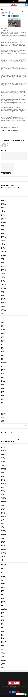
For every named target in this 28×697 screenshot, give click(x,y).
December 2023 (3, 236)
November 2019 (3, 303)
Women (2, 421)
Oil (1, 630)
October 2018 (3, 310)
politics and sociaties (4, 637)
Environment (3, 352)
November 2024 (3, 221)
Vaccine (2, 417)
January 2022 (3, 515)
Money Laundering (4, 626)
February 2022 (3, 266)
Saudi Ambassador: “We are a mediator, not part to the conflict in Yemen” (20, 161)
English (20, 0)
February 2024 (3, 233)
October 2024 (3, 222)
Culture (2, 333)
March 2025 (3, 215)
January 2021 (3, 284)
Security (2, 648)
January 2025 (3, 218)
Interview (2, 619)
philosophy (3, 385)
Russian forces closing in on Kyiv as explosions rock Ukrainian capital (14, 135)
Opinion (2, 384)
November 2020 (3, 287)
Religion (2, 398)
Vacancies (3, 416)
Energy (2, 351)
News (2, 380)
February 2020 (3, 299)
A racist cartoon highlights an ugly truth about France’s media (6, 161)
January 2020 (3, 548)
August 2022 (3, 258)
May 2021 (2, 526)
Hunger (2, 365)
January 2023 (3, 251)
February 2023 (3, 497)
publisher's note (3, 641)
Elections (2, 597)
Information (3, 369)
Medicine (2, 377)
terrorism (2, 407)
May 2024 (2, 229)
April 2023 (3, 247)
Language (2, 373)
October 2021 (3, 519)
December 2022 (3, 252)
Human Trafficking (4, 362)
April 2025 (3, 214)
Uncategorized (3, 413)
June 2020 (3, 294)
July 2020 (2, 292)
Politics (2, 388)
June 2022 (3, 508)
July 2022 (2, 259)
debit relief (3, 336)
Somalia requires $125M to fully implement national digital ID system (12, 439)
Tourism (2, 409)
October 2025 (3, 453)
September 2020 (3, 537)
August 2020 (3, 291)
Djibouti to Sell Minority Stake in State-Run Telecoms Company (6, 173)
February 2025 (3, 464)
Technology (3, 406)
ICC (1, 366)
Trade (2, 410)
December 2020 (3, 285)
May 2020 (2, 295)
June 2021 (3, 277)
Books (2, 325)
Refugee (2, 395)
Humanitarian (3, 363)
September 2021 (3, 273)
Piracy (2, 387)
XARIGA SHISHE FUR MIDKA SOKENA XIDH (7, 441)
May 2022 (2, 262)
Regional (2, 396)
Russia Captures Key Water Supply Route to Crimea (14, 140)
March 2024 (3, 232)
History (2, 359)
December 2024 (3, 219)
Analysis (2, 568)
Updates (2, 414)
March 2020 (3, 298)
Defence (2, 337)
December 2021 (3, 269)
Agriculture (3, 319)
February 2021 (3, 283)
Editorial (2, 347)
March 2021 (3, 281)
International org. (4, 370)
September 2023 (3, 240)
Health (2, 358)
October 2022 (3, 255)
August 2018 (3, 559)
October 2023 (3, 486)
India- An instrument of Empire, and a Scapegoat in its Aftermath (11, 187)
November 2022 (3, 254)
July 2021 (2, 276)
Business (2, 326)
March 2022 (3, 265)
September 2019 (3, 306)
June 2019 (3, 309)
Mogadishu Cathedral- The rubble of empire (8, 185)
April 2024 (3, 230)
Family (2, 355)
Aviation (2, 322)
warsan (3, 13)
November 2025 (3, 204)
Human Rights (3, 608)
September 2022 (3, 504)
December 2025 (3, 203)
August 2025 (3, 208)
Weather (2, 420)
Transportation (3, 659)
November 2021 (3, 270)
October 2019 (3, 305)
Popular (2, 391)
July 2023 (2, 243)
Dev (2, 586)
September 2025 (3, 207)
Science (2, 399)
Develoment (3, 340)
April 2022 (3, 263)
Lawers (2, 374)
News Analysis (3, 381)
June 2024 (3, 475)
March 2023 (3, 248)
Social (2, 402)
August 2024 (3, 225)
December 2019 (3, 302)
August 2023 (3, 241)
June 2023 (3, 244)
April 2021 (3, 280)
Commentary (3, 575)
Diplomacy (3, 341)
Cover (2, 9)
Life (2, 376)
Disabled (2, 343)
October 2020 (3, 288)
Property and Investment (5, 392)
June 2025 (3, 211)
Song (2, 403)
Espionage (3, 354)
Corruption (3, 329)
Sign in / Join (14, 1)
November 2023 (3, 237)
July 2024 (2, 226)
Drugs (2, 344)
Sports (2, 405)
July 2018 (2, 313)
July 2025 (2, 210)
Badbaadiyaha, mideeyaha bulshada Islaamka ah (9, 189)
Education (3, 348)
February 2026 (3, 200)
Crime (2, 332)
